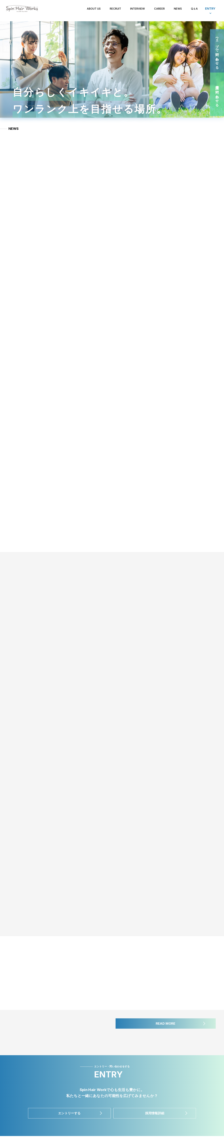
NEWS (178, 10)
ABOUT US (94, 10)
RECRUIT (115, 10)
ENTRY (210, 10)
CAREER (159, 10)
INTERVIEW (137, 10)
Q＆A (194, 10)
